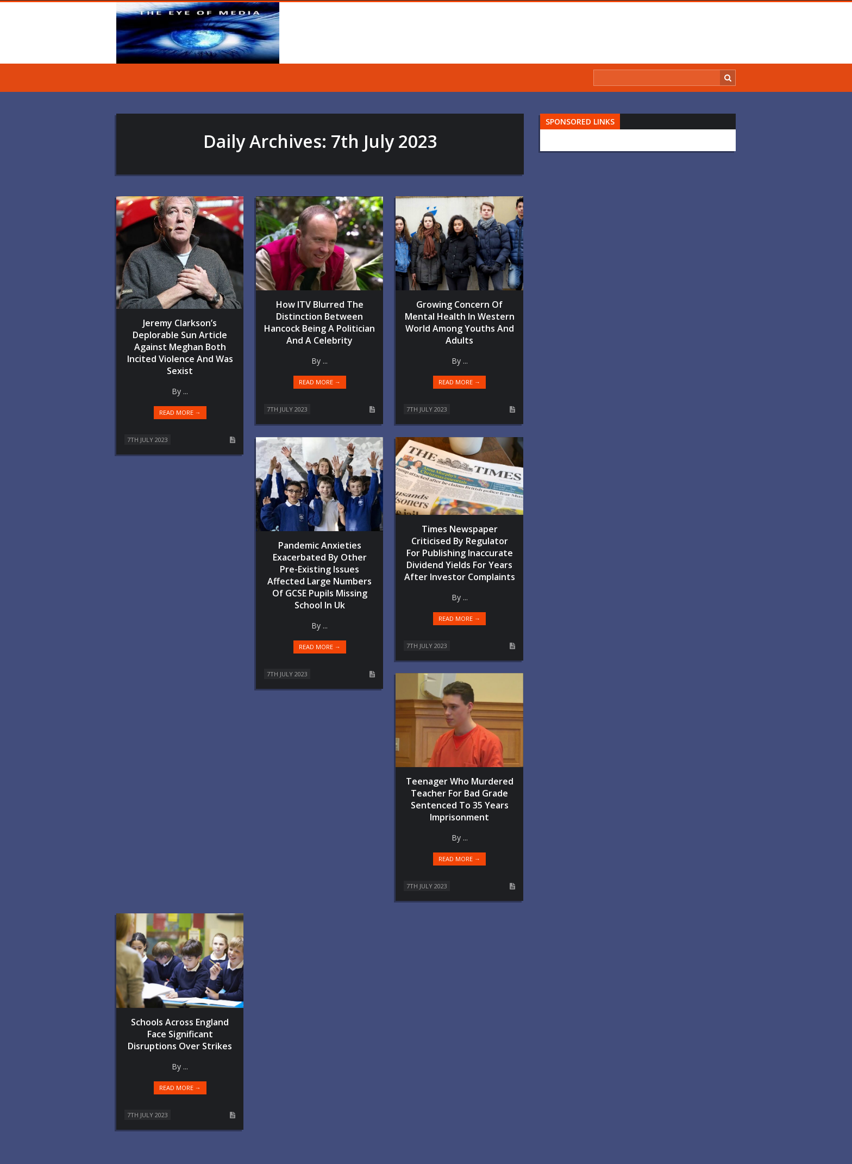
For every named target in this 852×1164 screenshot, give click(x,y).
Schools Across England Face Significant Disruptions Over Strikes (180, 1034)
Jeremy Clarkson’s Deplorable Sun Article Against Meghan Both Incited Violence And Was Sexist (180, 347)
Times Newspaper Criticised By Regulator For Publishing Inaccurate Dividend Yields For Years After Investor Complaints (459, 553)
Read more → (180, 412)
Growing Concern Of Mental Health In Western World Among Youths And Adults (460, 322)
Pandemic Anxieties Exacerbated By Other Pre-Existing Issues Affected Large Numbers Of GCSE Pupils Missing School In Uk (319, 575)
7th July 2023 (147, 439)
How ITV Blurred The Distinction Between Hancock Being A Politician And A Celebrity (319, 322)
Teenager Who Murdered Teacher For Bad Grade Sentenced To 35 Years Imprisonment (459, 799)
